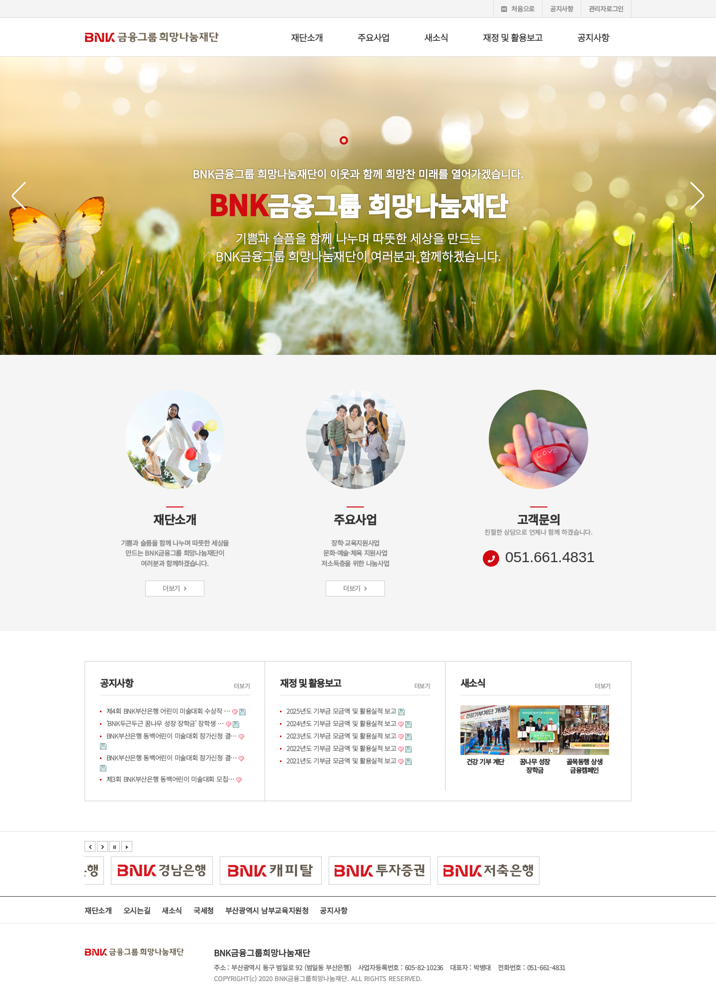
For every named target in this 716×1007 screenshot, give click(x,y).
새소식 (436, 37)
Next (691, 196)
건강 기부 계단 (485, 761)
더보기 (175, 588)
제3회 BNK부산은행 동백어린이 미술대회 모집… (170, 779)
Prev (25, 196)
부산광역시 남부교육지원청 (267, 910)
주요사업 (373, 37)
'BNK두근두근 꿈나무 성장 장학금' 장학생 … (165, 723)
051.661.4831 (550, 557)
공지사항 (561, 8)
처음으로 (518, 8)
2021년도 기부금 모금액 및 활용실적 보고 (341, 760)
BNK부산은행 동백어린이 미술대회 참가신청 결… (171, 736)
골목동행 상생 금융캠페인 (584, 765)
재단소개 (307, 37)
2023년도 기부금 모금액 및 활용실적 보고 (341, 736)
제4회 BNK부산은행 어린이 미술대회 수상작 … (168, 711)
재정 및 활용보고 (512, 37)
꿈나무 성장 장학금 (535, 765)
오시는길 (137, 910)
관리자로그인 (606, 8)
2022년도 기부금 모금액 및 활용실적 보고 (341, 748)
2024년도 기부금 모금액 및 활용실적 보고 (341, 723)
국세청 (203, 910)
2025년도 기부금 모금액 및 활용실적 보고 (341, 711)
